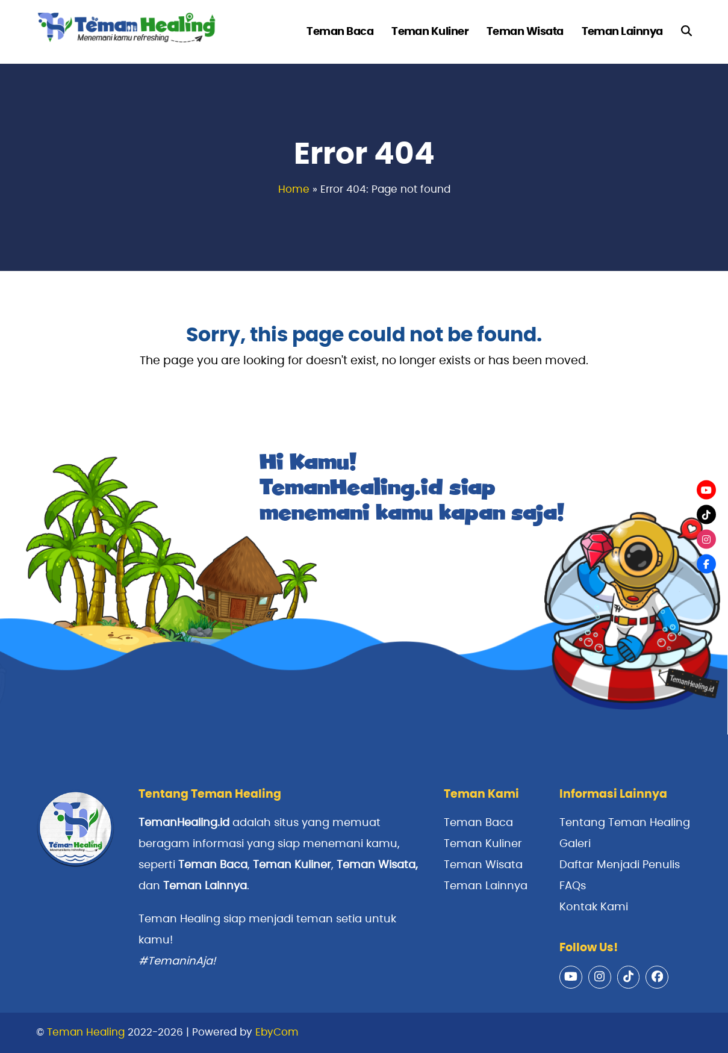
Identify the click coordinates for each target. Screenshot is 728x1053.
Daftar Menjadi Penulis (619, 865)
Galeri (575, 844)
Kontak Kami (593, 907)
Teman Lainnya (205, 886)
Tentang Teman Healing (624, 823)
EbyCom (277, 1032)
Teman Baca (478, 823)
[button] (686, 32)
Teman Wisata (376, 865)
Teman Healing (86, 1032)
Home (294, 189)
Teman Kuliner (483, 844)
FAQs (572, 886)
